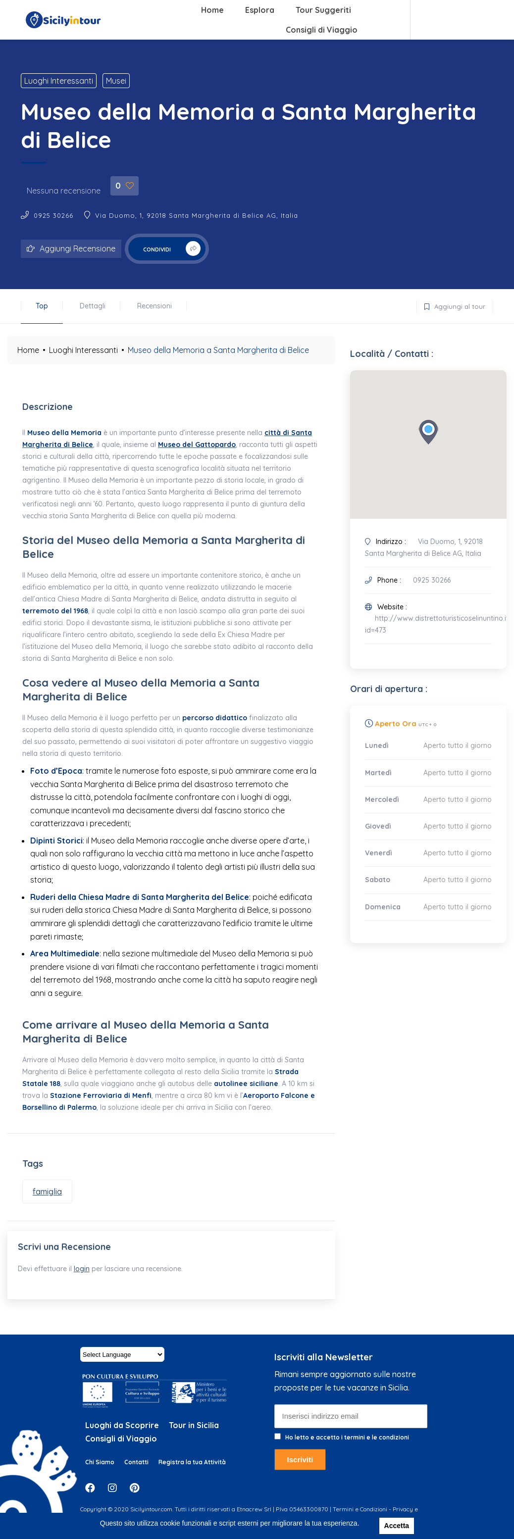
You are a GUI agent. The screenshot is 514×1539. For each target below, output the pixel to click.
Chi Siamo (99, 1471)
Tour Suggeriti (323, 10)
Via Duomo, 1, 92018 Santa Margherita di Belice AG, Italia (196, 215)
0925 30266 (53, 215)
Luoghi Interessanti (58, 81)
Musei (116, 81)
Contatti (136, 1471)
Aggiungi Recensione (71, 248)
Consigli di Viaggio (322, 30)
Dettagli (92, 305)
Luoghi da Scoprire (122, 1435)
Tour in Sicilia (194, 1435)
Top (42, 305)
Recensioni (154, 305)
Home (212, 10)
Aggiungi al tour (451, 304)
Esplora (259, 10)
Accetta (397, 1526)
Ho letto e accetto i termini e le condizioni (347, 1446)
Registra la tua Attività (192, 1471)
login (86, 1273)
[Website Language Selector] (122, 1363)
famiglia (47, 1191)
